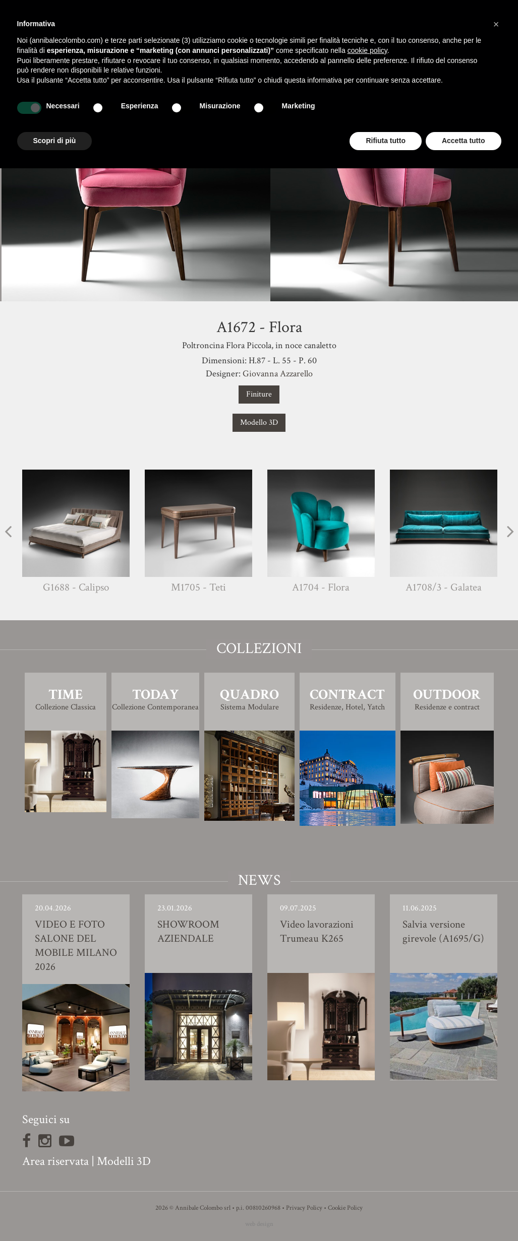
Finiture (259, 394)
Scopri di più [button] (54, 141)
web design (259, 1224)
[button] (496, 24)
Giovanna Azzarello (278, 373)
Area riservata (55, 1161)
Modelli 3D (124, 1161)
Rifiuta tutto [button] (386, 141)
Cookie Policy (345, 1208)
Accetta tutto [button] (463, 141)
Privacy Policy (304, 1208)
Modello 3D (259, 422)
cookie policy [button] (367, 50)
